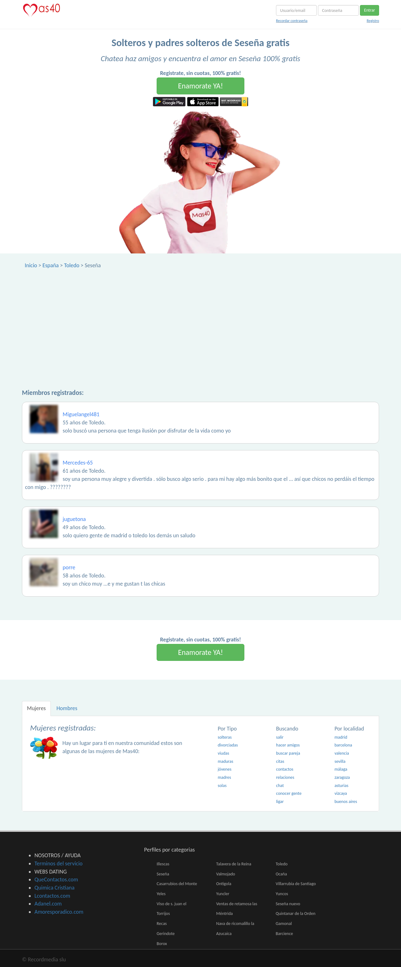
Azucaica (224, 933)
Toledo (72, 265)
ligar (280, 801)
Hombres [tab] (66, 708)
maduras (225, 761)
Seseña (163, 874)
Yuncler (222, 893)
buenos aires (346, 801)
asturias (341, 785)
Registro (373, 21)
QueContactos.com (56, 879)
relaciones (285, 777)
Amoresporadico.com (58, 911)
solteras (225, 737)
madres (224, 777)
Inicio (31, 265)
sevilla (340, 761)
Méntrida (224, 913)
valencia (342, 753)
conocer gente (288, 793)
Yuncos (282, 893)
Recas (162, 923)
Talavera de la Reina (233, 864)
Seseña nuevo (288, 903)
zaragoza (342, 777)
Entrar (369, 10)
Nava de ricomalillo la (235, 923)
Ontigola (223, 883)
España (50, 265)
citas (280, 761)
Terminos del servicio (58, 863)
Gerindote (166, 933)
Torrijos (163, 913)
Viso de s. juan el (171, 903)
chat (280, 785)
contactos (284, 769)
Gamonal (284, 923)
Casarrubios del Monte (177, 883)
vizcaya (341, 793)
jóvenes (225, 769)
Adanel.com (48, 903)
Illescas (163, 864)
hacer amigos (287, 745)
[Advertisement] (200, 316)
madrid (341, 737)
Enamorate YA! (200, 85)
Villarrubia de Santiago (296, 883)
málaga (341, 769)
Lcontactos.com (52, 895)
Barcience (284, 933)
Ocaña (281, 874)
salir (280, 737)
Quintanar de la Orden (295, 913)
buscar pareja (288, 753)
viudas (223, 753)
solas (222, 785)
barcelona (343, 745)
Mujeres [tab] (36, 708)
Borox (162, 943)
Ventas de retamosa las (236, 903)
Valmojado (225, 874)
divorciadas (228, 745)
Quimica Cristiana (54, 887)
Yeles (161, 893)
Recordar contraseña (291, 21)
